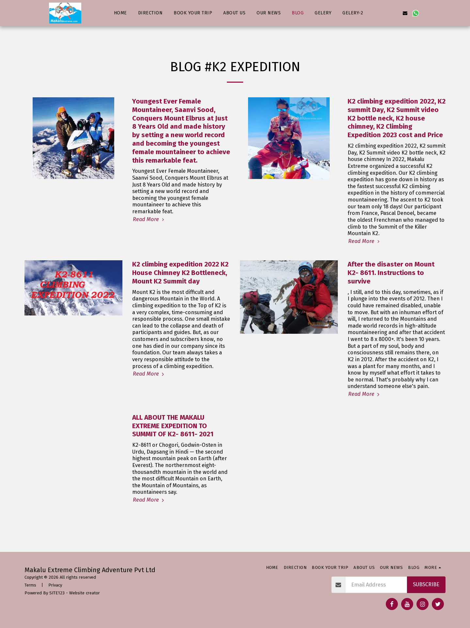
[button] (374, 12)
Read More (149, 219)
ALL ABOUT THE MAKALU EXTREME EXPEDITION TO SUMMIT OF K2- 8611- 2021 (172, 425)
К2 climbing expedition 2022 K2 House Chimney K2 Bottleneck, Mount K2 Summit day (180, 272)
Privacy (55, 585)
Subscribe (426, 584)
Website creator (84, 592)
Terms (30, 585)
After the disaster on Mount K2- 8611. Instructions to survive (391, 272)
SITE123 (57, 592)
